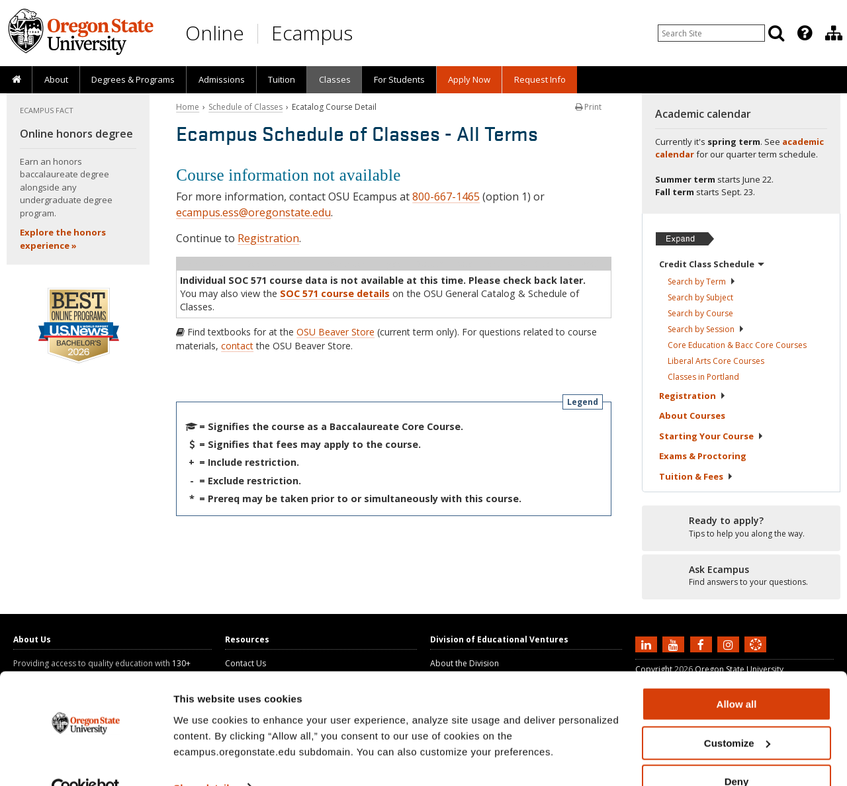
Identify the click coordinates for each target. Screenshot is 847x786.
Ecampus (312, 32)
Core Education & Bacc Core (737, 345)
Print (588, 106)
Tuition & (696, 476)
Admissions (222, 79)
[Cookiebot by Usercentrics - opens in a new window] (86, 760)
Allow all (737, 675)
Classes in (703, 376)
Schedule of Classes (245, 106)
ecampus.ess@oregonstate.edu (253, 212)
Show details (204, 759)
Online (214, 32)
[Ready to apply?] (741, 527)
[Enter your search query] (711, 33)
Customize (737, 714)
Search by (702, 281)
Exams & (702, 456)
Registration (268, 238)
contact (237, 345)
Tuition (281, 79)
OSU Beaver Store (335, 332)
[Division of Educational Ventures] (834, 33)
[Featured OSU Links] (805, 33)
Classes (335, 79)
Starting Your (711, 436)
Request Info (540, 79)
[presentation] (804, 33)
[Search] (776, 33)
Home (187, 106)
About (56, 79)
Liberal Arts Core (716, 361)
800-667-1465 (446, 196)
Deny (737, 753)
